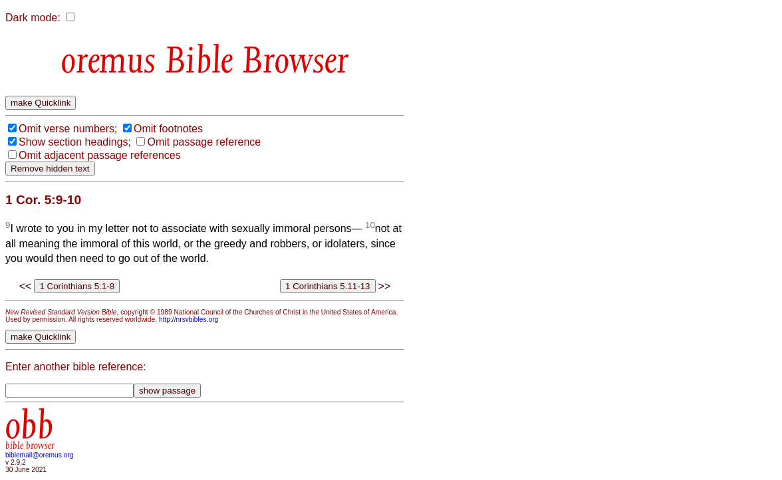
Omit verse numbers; (68, 128)
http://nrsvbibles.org (188, 319)
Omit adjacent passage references (100, 155)
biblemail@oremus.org (39, 455)
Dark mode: (33, 17)
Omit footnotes (168, 128)
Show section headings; (75, 142)
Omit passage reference (204, 142)
